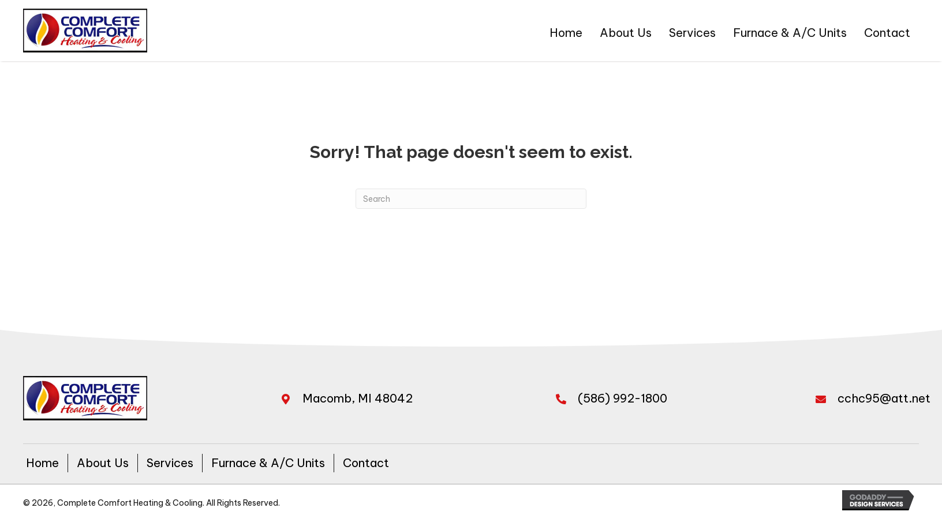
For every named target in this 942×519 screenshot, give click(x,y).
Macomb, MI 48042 (357, 398)
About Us (103, 463)
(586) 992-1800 (622, 398)
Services (170, 463)
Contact (366, 463)
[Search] (471, 199)
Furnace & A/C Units (268, 463)
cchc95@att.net (884, 398)
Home (42, 463)
